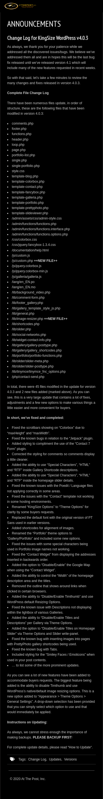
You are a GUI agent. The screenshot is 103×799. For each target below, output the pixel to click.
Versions (70, 759)
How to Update (80, 747)
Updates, (55, 759)
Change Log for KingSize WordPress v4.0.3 (47, 38)
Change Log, (37, 759)
